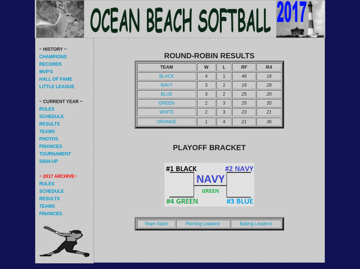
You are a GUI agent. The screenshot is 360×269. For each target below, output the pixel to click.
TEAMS (47, 131)
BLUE (166, 94)
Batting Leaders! (256, 223)
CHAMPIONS (53, 56)
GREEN (167, 103)
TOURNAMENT (55, 154)
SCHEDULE (51, 116)
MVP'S (46, 71)
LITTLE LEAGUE (56, 86)
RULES (47, 109)
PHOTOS (48, 139)
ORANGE (166, 121)
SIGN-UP (48, 161)
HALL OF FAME (55, 79)
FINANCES (50, 146)
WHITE (166, 112)
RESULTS (49, 124)
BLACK (166, 76)
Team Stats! (156, 223)
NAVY (167, 85)
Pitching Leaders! (202, 223)
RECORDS (50, 64)
